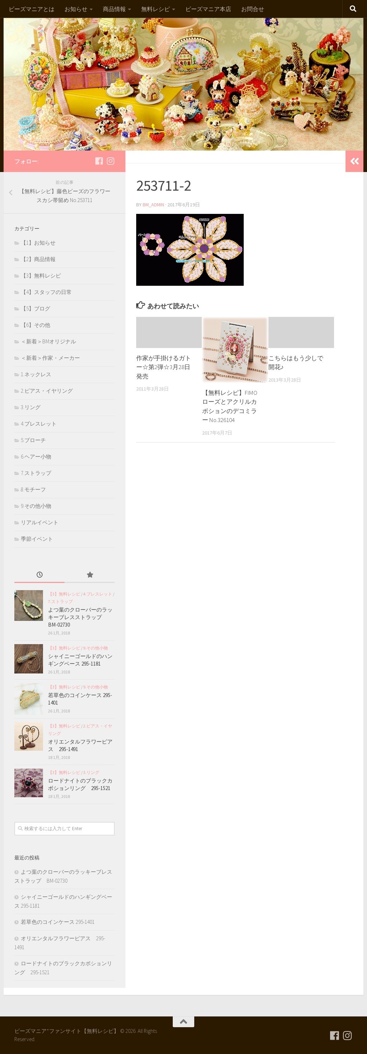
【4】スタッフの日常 (46, 292)
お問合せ (252, 9)
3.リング (30, 407)
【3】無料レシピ (41, 275)
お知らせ (76, 9)
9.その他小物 (36, 506)
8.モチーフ (33, 489)
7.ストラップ (36, 473)
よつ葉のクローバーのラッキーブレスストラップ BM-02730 (80, 617)
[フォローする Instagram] (110, 161)
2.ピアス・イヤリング (47, 390)
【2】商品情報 (38, 259)
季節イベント (37, 538)
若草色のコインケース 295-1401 (58, 921)
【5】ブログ (35, 308)
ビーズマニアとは (31, 9)
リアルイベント (39, 522)
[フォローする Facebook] (99, 161)
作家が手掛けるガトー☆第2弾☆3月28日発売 (163, 367)
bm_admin (154, 204)
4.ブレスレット (39, 423)
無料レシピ (155, 9)
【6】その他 (35, 325)
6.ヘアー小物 (36, 456)
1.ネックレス (36, 374)
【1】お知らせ (38, 242)
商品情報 (114, 9)
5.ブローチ (33, 440)
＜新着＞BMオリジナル (48, 341)
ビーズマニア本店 (208, 9)
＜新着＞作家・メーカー (50, 357)
